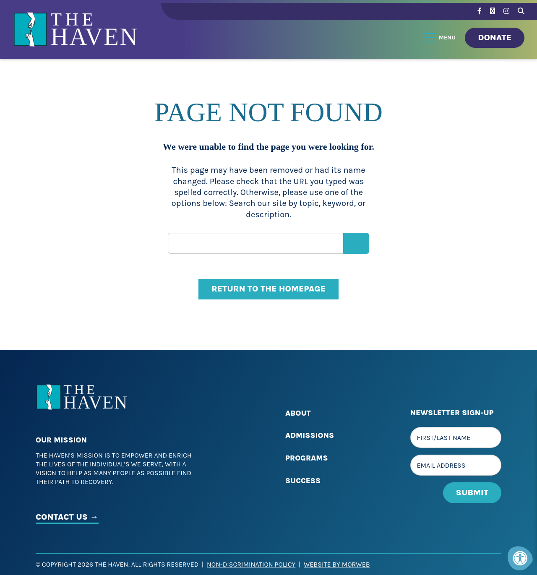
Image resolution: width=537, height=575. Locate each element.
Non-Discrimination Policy (251, 564)
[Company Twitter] (492, 11)
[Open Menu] (440, 37)
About (298, 413)
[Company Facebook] (479, 11)
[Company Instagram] (506, 11)
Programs (306, 458)
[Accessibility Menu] (520, 558)
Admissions (309, 435)
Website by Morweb (337, 564)
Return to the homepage (268, 289)
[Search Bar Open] (521, 9)
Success (303, 480)
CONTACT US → (67, 517)
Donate (494, 37)
